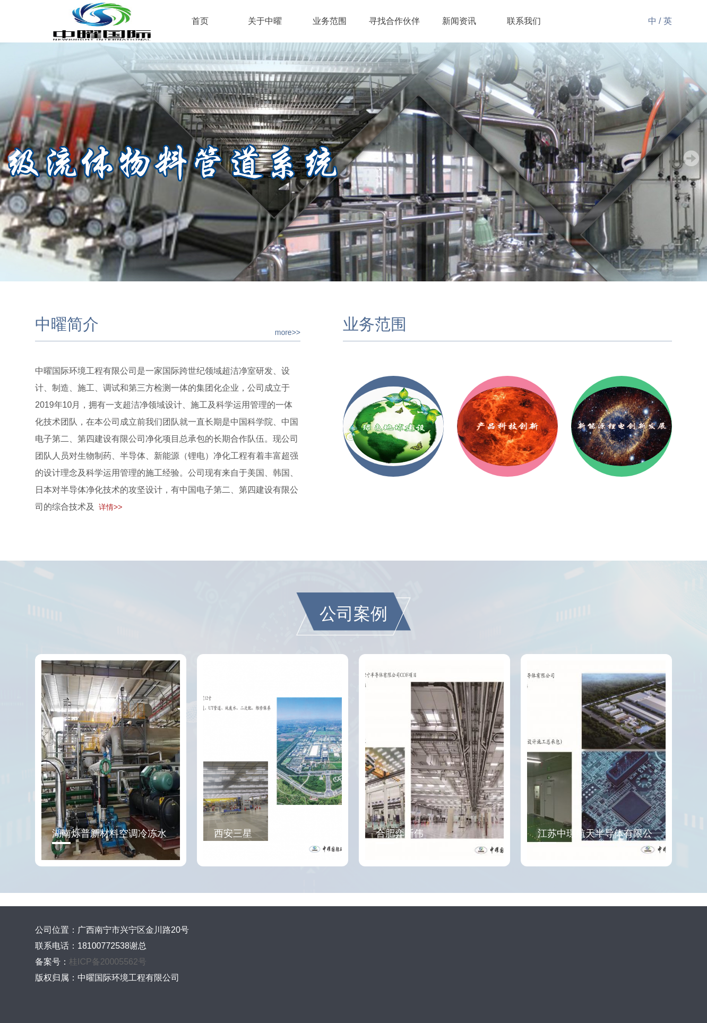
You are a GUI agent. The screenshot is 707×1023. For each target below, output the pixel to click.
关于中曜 (265, 20)
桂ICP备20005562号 (107, 961)
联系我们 (524, 20)
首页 (200, 20)
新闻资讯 (459, 20)
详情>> (110, 507)
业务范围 (330, 20)
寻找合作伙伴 (394, 20)
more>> (287, 332)
